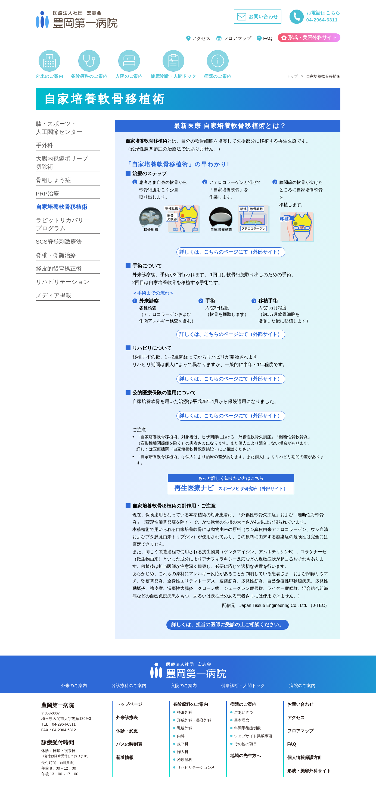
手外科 (44, 145)
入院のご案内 (184, 685)
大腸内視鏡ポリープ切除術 (62, 162)
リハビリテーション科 (196, 767)
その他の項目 (245, 744)
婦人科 (182, 751)
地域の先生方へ (245, 755)
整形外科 (184, 712)
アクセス (198, 39)
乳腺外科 (184, 728)
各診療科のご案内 (128, 685)
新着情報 (124, 757)
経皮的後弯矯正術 (59, 268)
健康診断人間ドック (243, 685)
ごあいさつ (243, 712)
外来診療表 (127, 717)
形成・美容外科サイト (309, 37)
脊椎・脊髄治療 (56, 255)
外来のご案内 (74, 685)
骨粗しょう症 (53, 180)
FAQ (264, 38)
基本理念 (241, 720)
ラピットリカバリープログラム (62, 224)
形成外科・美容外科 (194, 720)
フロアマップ (233, 38)
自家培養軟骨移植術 (61, 207)
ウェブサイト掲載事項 (253, 736)
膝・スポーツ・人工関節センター (59, 128)
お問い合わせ (300, 704)
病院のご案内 (302, 685)
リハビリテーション (62, 282)
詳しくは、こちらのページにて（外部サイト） (230, 252)
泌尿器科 (184, 759)
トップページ (129, 704)
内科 (181, 736)
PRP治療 (47, 193)
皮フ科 (182, 744)
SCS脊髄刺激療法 (59, 241)
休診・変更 (127, 731)
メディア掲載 (53, 295)
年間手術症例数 (247, 728)
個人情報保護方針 (304, 757)
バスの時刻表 (129, 744)
